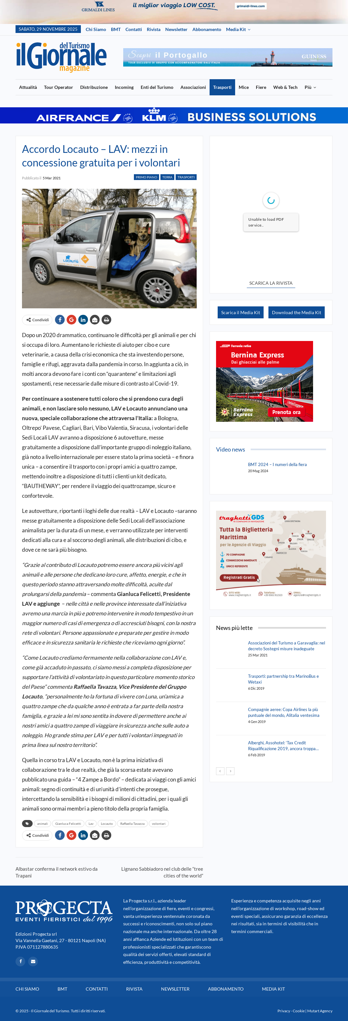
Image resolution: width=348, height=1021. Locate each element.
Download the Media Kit (296, 312)
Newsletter (176, 29)
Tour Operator (58, 87)
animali (42, 823)
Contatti (133, 29)
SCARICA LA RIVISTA (271, 283)
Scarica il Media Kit (240, 312)
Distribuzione (94, 87)
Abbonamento (206, 29)
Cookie (299, 1010)
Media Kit (236, 29)
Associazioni (193, 87)
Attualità (28, 87)
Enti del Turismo (157, 87)
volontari (159, 823)
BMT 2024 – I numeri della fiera (277, 464)
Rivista (153, 29)
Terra (167, 177)
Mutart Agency (319, 1010)
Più (308, 87)
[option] (227, 57)
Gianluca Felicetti (68, 823)
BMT (116, 29)
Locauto (107, 823)
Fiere (261, 87)
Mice (244, 87)
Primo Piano (146, 177)
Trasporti (222, 87)
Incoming (124, 87)
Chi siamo (96, 29)
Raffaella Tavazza (132, 823)
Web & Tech (285, 87)
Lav (91, 823)
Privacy (283, 1010)
